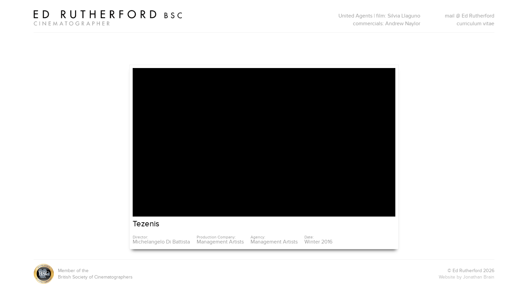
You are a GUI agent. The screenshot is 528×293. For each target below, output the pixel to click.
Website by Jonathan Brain (466, 277)
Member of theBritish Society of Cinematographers (83, 274)
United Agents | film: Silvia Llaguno (379, 15)
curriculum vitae (475, 23)
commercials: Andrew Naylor (386, 23)
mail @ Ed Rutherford (469, 15)
